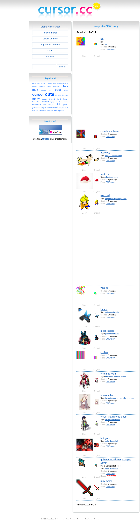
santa (116, 177)
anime (110, 377)
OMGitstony (110, 49)
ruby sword (106, 481)
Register (50, 56)
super (107, 198)
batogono (105, 438)
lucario (104, 309)
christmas (109, 177)
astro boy (105, 152)
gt (116, 198)
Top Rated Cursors (50, 44)
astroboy (118, 155)
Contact (96, 519)
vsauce (104, 287)
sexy (114, 398)
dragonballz (110, 155)
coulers (104, 352)
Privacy (72, 519)
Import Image (50, 32)
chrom (123, 377)
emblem (117, 377)
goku (107, 441)
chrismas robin (108, 373)
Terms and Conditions (84, 519)
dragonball (114, 441)
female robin (107, 395)
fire (106, 377)
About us (66, 519)
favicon (46, 139)
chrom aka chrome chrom (114, 416)
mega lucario (107, 330)
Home (59, 519)
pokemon (109, 312)
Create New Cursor (50, 26)
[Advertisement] (36, 93)
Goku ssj (105, 195)
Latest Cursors (50, 38)
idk (102, 38)
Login (50, 50)
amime (132, 398)
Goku (112, 198)
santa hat (105, 174)
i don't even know (110, 131)
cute (110, 398)
